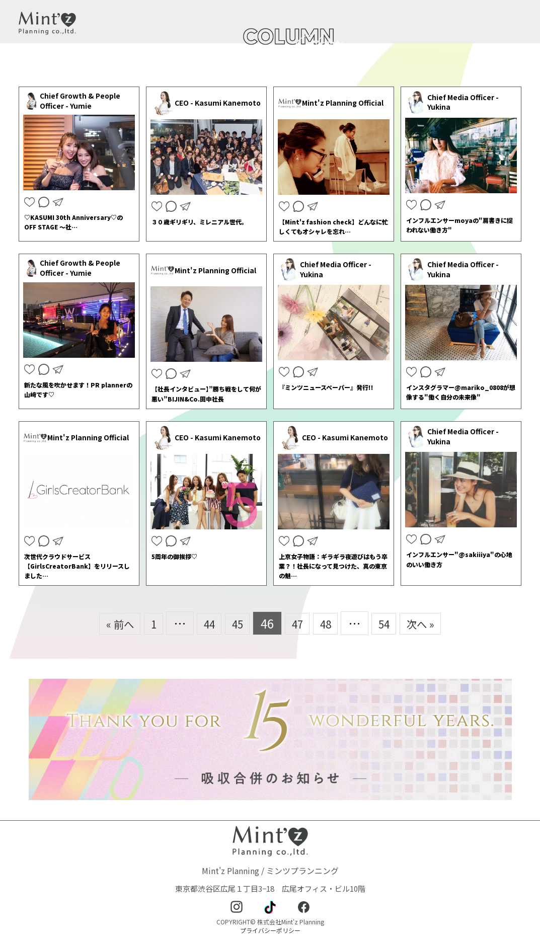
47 (298, 623)
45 (235, 623)
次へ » (433, 623)
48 (330, 623)
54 (392, 623)
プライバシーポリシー (270, 930)
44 (203, 623)
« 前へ (106, 623)
